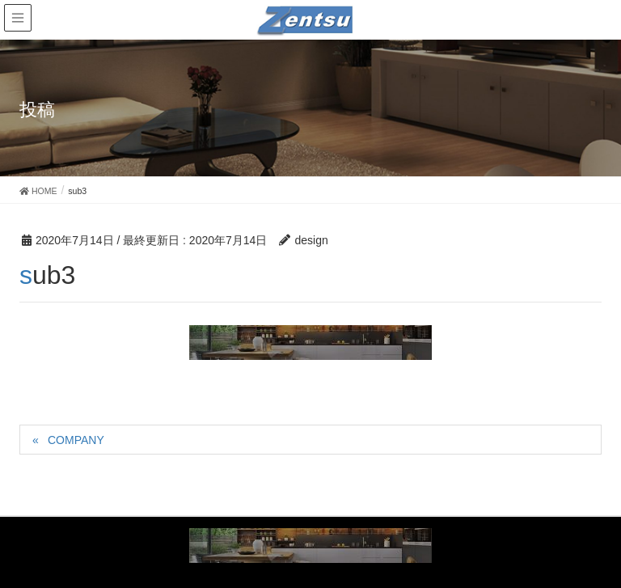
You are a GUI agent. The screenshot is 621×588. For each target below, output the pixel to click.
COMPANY (76, 440)
